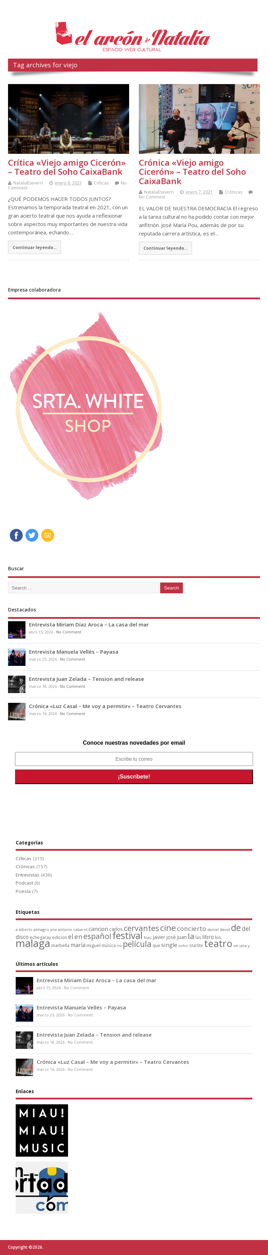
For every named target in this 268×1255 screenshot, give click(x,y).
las (198, 937)
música (109, 945)
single (169, 945)
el (70, 936)
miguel (93, 945)
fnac (148, 937)
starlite (196, 945)
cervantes (141, 928)
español (97, 936)
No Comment (152, 197)
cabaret (80, 929)
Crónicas (233, 192)
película (137, 943)
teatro (218, 943)
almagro (41, 929)
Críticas (101, 183)
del (246, 929)
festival (127, 935)
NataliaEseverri (28, 183)
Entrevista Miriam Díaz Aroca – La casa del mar (89, 624)
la (191, 936)
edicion (59, 937)
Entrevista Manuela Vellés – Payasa (73, 651)
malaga (33, 943)
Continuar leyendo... (35, 247)
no (119, 945)
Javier (159, 937)
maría (77, 945)
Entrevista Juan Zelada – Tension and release (86, 678)
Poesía (23, 891)
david (225, 929)
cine (168, 927)
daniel (213, 929)
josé (171, 937)
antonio (65, 929)
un (235, 945)
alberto (25, 929)
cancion (98, 929)
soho (183, 945)
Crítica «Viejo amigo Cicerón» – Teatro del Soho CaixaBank (67, 167)
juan (182, 937)
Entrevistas (27, 875)
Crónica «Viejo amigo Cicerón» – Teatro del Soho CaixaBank (192, 172)
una (243, 945)
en (78, 936)
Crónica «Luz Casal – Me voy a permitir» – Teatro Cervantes (105, 705)
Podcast (24, 883)
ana (53, 929)
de (236, 927)
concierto (191, 928)
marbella (60, 945)
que (156, 945)
